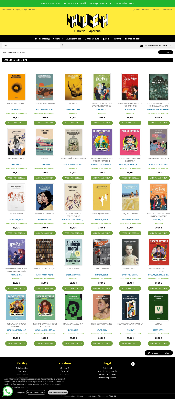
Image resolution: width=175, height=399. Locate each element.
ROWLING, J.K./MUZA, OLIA (16, 330)
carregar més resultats (160, 353)
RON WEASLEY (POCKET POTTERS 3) (16, 325)
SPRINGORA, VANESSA (130, 275)
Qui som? (136, 9)
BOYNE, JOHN (73, 330)
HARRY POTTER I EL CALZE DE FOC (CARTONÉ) (130, 104)
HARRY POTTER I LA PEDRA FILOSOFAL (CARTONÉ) (16, 270)
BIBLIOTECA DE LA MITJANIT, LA (130, 324)
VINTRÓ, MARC (16, 109)
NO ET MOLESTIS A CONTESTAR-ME (73, 214)
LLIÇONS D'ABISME (130, 213)
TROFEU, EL (73, 103)
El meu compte (167, 9)
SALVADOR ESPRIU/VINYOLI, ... (73, 220)
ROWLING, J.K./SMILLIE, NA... (158, 275)
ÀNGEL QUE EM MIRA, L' (101, 213)
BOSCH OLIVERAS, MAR (130, 220)
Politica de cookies (107, 374)
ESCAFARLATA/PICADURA (45, 103)
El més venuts (92, 38)
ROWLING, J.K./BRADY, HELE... (130, 164)
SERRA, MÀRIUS (158, 330)
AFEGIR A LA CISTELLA (16, 123)
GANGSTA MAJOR (102, 268)
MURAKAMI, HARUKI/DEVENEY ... (158, 109)
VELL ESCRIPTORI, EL (16, 158)
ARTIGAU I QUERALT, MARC (73, 164)
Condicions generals (107, 371)
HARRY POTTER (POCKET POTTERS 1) (159, 270)
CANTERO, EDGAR (101, 275)
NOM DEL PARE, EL (130, 268)
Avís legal (107, 368)
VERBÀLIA (158, 324)
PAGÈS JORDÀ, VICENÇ (44, 275)
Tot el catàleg (42, 38)
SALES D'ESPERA (16, 213)
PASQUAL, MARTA (101, 220)
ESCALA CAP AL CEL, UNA (73, 324)
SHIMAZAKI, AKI (16, 164)
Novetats (58, 38)
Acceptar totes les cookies (58, 392)
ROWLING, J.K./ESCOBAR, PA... (102, 164)
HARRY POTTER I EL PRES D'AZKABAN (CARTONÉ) (102, 104)
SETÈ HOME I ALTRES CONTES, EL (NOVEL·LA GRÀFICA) (158, 104)
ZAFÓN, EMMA (45, 164)
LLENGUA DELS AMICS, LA (159, 158)
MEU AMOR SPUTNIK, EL (44, 213)
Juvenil (107, 38)
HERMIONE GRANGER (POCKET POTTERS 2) (45, 325)
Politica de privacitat (107, 378)
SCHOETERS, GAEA (73, 109)
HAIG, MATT (130, 330)
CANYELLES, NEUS (16, 220)
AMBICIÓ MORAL (73, 268)
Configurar (20, 392)
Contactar (155, 9)
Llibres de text (132, 38)
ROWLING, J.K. (102, 109)
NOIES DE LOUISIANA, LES (101, 324)
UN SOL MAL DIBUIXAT (16, 103)
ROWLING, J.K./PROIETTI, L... (45, 330)
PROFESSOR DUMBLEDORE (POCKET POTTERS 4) (101, 159)
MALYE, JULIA (102, 330)
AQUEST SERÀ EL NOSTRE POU (73, 158)
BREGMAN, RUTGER (73, 275)
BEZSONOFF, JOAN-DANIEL (158, 164)
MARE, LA (44, 158)
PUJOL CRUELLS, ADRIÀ (44, 109)
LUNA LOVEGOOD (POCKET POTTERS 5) (130, 159)
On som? (145, 9)
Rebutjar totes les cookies (36, 392)
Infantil (118, 38)
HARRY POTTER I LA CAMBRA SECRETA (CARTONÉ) (158, 214)
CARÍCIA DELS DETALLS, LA (44, 268)
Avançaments (73, 38)
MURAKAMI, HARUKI (44, 220)
